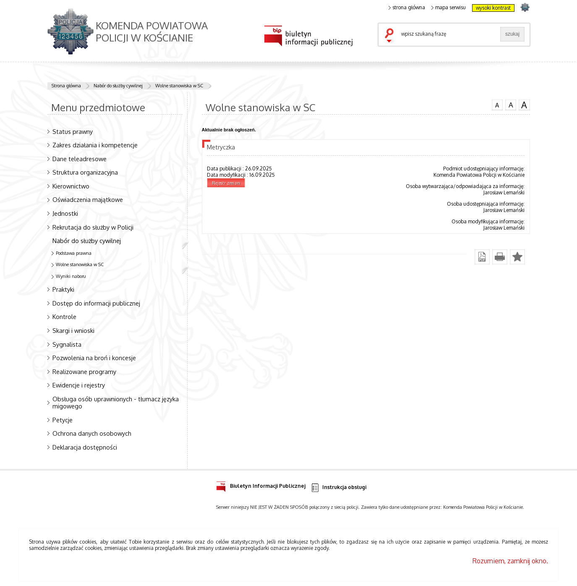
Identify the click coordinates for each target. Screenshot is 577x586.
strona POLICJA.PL (525, 7)
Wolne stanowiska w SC (179, 86)
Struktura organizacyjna (85, 172)
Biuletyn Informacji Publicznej (260, 485)
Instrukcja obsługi (338, 487)
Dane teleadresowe (79, 158)
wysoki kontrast (493, 8)
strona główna (407, 7)
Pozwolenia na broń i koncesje (94, 357)
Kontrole (64, 316)
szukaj (391, 36)
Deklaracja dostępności (84, 447)
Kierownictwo (70, 186)
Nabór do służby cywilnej (118, 86)
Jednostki (65, 213)
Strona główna (66, 86)
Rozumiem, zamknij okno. (510, 561)
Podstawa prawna (73, 253)
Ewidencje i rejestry (78, 385)
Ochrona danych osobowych (91, 433)
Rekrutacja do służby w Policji (92, 227)
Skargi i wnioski (73, 330)
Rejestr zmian (226, 183)
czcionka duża (524, 104)
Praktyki (63, 289)
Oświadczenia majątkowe (87, 199)
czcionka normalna (497, 104)
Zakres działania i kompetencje (95, 145)
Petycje (62, 420)
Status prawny (72, 131)
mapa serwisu (448, 7)
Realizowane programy (84, 371)
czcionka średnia (510, 104)
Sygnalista (66, 344)
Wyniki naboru (71, 276)
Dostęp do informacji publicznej (96, 303)
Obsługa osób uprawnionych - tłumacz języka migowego (115, 402)
